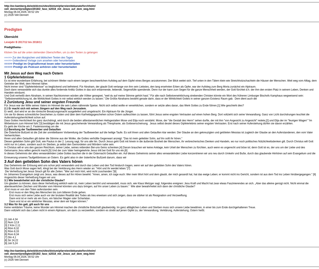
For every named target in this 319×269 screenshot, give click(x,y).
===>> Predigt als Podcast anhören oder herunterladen (40, 66)
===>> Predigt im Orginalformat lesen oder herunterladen (42, 63)
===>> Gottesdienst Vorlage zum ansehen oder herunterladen (39, 60)
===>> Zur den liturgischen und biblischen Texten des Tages (38, 57)
